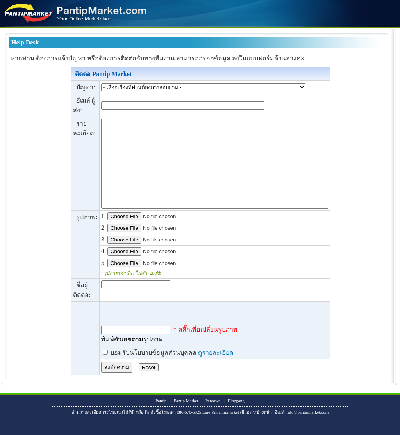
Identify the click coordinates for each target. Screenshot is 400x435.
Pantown (213, 418)
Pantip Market (186, 418)
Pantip (160, 418)
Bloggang (236, 418)
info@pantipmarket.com (307, 429)
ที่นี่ (132, 429)
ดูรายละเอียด (202, 370)
